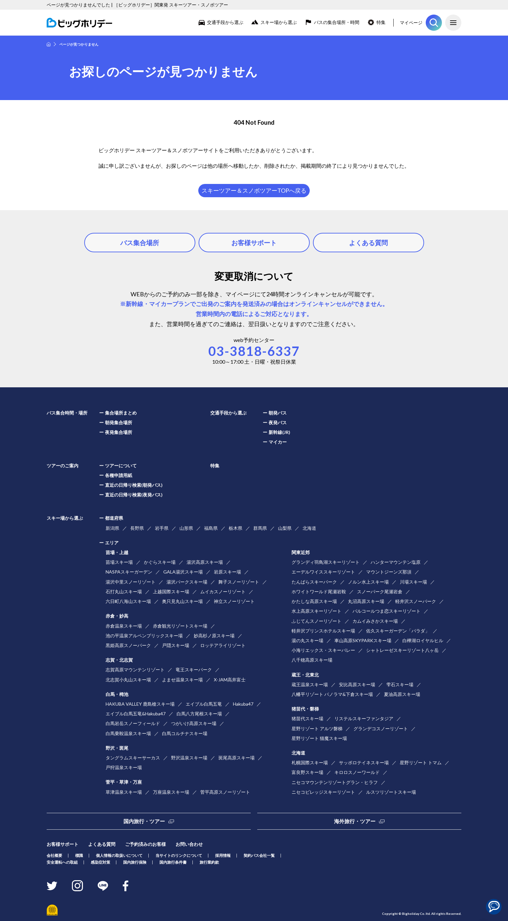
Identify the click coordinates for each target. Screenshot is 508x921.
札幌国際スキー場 (310, 762)
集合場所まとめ (121, 412)
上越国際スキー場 (171, 591)
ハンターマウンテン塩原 (396, 562)
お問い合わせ (189, 844)
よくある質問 (368, 242)
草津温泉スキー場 (124, 792)
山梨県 (285, 528)
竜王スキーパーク (194, 669)
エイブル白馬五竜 (204, 704)
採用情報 (223, 855)
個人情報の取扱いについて (119, 855)
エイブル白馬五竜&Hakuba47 (136, 713)
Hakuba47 (243, 704)
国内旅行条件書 (173, 862)
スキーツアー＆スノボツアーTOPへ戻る (254, 190)
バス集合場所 (139, 242)
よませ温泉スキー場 (182, 679)
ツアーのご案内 (62, 465)
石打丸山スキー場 (124, 591)
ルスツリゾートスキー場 (391, 792)
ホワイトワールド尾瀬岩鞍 (319, 591)
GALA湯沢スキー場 (183, 571)
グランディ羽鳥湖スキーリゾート (326, 562)
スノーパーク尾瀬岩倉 (379, 591)
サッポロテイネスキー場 (364, 762)
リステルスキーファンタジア (363, 718)
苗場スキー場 (119, 562)
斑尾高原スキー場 (236, 757)
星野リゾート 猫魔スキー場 (319, 738)
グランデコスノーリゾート (380, 728)
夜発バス (278, 422)
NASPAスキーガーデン (129, 571)
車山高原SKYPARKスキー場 (362, 640)
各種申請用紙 (118, 475)
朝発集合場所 (118, 422)
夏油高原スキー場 (402, 694)
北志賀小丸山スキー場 (128, 679)
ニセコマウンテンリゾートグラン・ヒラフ (335, 782)
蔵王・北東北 (305, 674)
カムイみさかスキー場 (375, 621)
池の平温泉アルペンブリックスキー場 (144, 635)
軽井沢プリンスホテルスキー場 (323, 630)
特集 (381, 22)
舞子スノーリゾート (238, 582)
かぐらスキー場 (160, 562)
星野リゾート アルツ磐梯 (317, 728)
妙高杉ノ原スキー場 (214, 635)
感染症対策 (100, 862)
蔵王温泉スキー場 (310, 684)
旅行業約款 (209, 862)
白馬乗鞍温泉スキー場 (128, 733)
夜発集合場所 (118, 432)
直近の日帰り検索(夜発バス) (134, 494)
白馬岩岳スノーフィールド (133, 723)
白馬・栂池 (117, 694)
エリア (112, 542)
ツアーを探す (434, 23)
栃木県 (235, 528)
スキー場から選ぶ (278, 22)
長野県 (137, 528)
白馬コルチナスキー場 (184, 733)
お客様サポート (254, 242)
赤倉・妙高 (117, 616)
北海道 (309, 528)
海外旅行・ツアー (354, 821)
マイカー (278, 442)
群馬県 (260, 528)
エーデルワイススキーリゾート (323, 571)
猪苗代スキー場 (307, 718)
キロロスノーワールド (357, 772)
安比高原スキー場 (357, 684)
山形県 (186, 528)
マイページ (411, 22)
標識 (79, 855)
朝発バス (278, 412)
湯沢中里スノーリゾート (131, 582)
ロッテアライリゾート (223, 645)
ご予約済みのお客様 (145, 844)
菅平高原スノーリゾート (225, 792)
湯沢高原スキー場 (205, 562)
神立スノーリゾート (234, 601)
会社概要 (54, 855)
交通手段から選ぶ (225, 22)
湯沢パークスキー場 (187, 582)
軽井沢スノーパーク (415, 601)
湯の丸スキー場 (307, 640)
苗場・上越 (117, 552)
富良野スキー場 (307, 772)
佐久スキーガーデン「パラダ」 (398, 630)
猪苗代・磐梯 (305, 708)
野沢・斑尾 (117, 748)
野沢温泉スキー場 (189, 757)
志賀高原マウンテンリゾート (135, 669)
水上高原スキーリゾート (316, 611)
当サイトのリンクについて (179, 855)
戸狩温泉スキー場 (124, 767)
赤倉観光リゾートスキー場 (180, 626)
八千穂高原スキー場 (312, 660)
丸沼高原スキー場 (366, 601)
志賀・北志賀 (119, 660)
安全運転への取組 (62, 862)
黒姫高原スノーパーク (128, 645)
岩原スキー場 (227, 571)
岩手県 (161, 528)
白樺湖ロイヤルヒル (422, 640)
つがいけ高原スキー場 (193, 723)
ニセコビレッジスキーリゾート (323, 792)
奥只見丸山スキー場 (182, 601)
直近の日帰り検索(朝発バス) (134, 485)
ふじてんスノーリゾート (316, 621)
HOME (49, 44)
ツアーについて (121, 465)
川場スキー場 (413, 582)
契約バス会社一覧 (259, 855)
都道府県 (114, 518)
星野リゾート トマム (421, 762)
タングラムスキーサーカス (133, 757)
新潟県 (112, 528)
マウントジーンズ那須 (388, 571)
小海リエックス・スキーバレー (323, 650)
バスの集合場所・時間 (336, 22)
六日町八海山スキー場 (128, 601)
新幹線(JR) (279, 432)
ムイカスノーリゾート (223, 591)
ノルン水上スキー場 (368, 582)
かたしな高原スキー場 (314, 601)
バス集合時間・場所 (67, 412)
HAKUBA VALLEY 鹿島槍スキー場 (140, 704)
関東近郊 (301, 552)
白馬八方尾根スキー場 (199, 713)
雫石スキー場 (399, 684)
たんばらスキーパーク (314, 582)
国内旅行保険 (134, 862)
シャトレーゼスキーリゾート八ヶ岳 (402, 650)
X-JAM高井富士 (230, 679)
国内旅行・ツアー (144, 821)
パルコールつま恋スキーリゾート (386, 611)
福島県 (211, 528)
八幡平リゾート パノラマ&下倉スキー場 (332, 694)
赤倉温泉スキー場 (124, 626)
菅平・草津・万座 (124, 782)
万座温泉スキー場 (171, 792)
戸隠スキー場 (175, 645)
